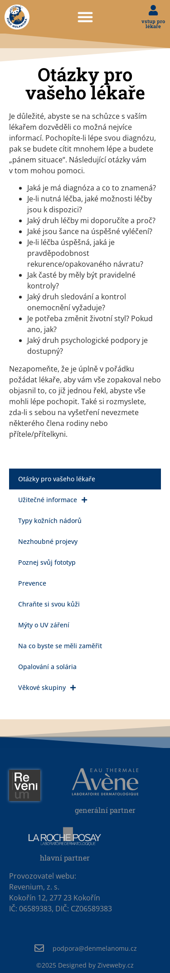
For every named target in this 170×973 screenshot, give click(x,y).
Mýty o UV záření (43, 625)
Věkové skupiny (47, 687)
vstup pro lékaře (153, 23)
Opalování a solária (47, 666)
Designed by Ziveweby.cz (85, 965)
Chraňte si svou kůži (49, 604)
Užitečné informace (52, 500)
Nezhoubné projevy (48, 541)
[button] (85, 17)
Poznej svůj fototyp (47, 562)
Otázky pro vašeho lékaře (56, 478)
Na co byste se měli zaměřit (60, 645)
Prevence (32, 583)
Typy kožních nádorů (50, 520)
